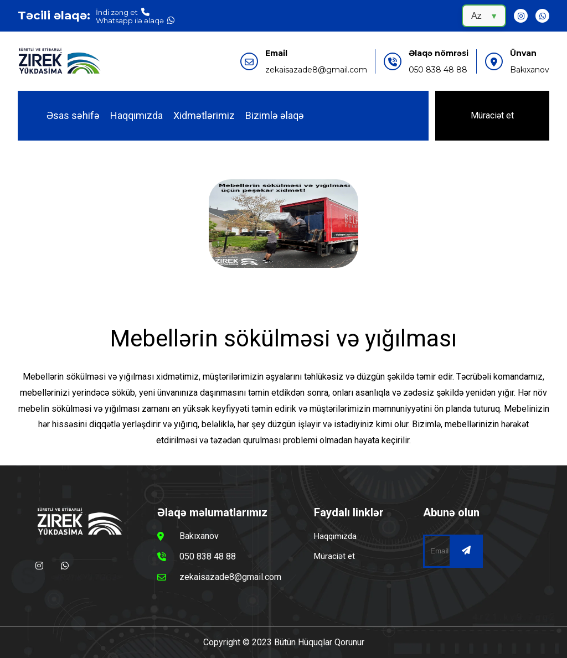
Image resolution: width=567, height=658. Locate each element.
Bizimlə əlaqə (274, 115)
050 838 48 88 (438, 70)
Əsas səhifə (73, 115)
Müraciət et (492, 115)
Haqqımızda (136, 115)
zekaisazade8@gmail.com (316, 70)
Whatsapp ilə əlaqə (135, 20)
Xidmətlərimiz (204, 115)
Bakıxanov (529, 70)
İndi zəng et (123, 12)
